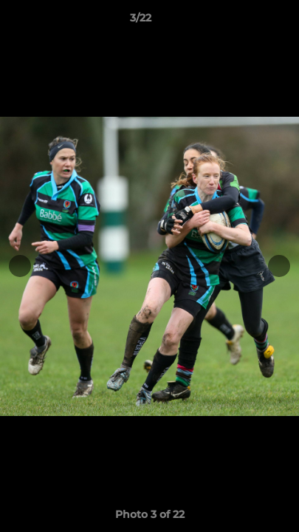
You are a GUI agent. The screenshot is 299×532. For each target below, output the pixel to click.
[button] (246, 21)
